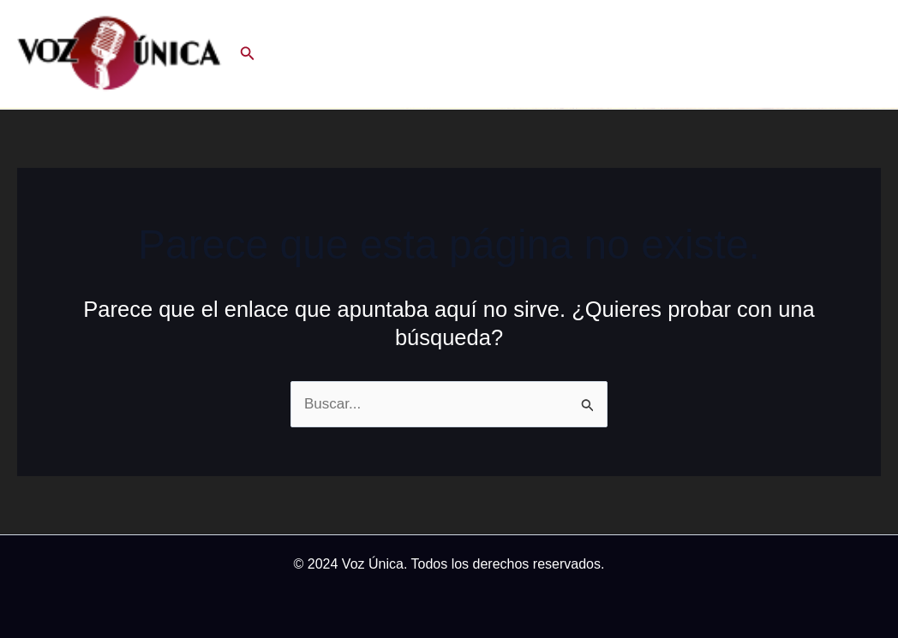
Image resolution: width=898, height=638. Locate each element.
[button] (247, 54)
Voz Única (373, 564)
